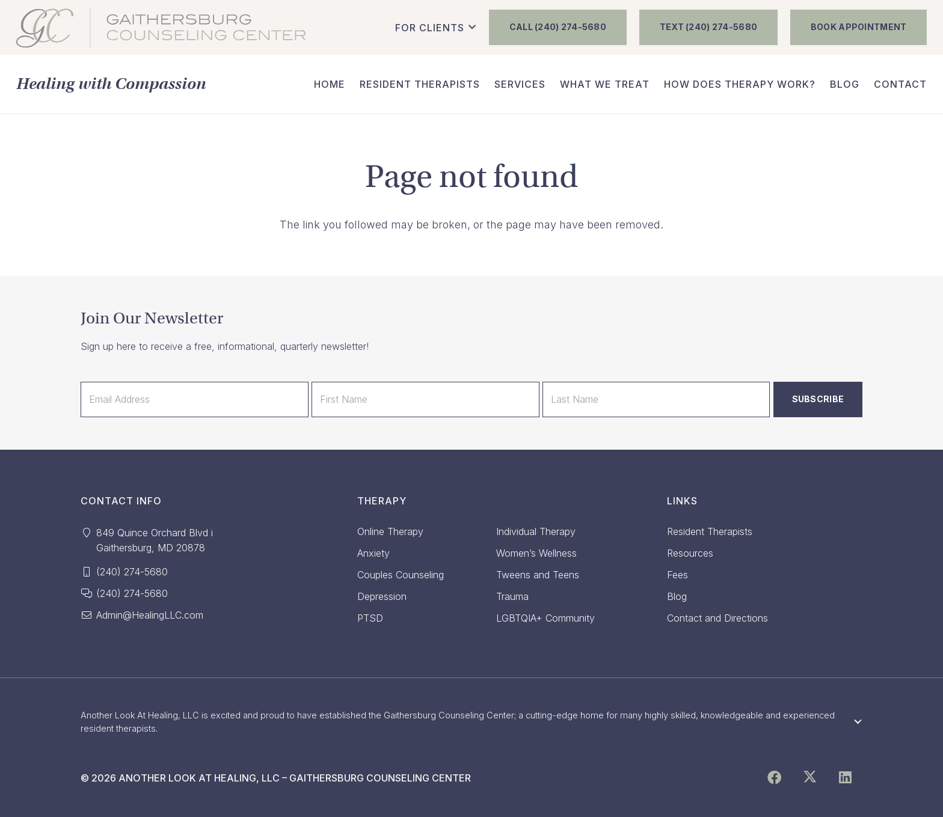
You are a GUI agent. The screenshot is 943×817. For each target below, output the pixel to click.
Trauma (512, 596)
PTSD (370, 618)
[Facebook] (774, 778)
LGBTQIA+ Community (545, 618)
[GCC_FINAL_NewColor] (161, 27)
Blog (677, 596)
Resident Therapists (709, 531)
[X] (810, 778)
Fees (677, 575)
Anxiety (373, 553)
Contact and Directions (717, 618)
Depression (382, 596)
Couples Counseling (400, 575)
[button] (435, 27)
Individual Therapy (536, 531)
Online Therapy (390, 531)
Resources (690, 553)
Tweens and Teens (537, 575)
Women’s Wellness (536, 553)
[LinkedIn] (844, 778)
